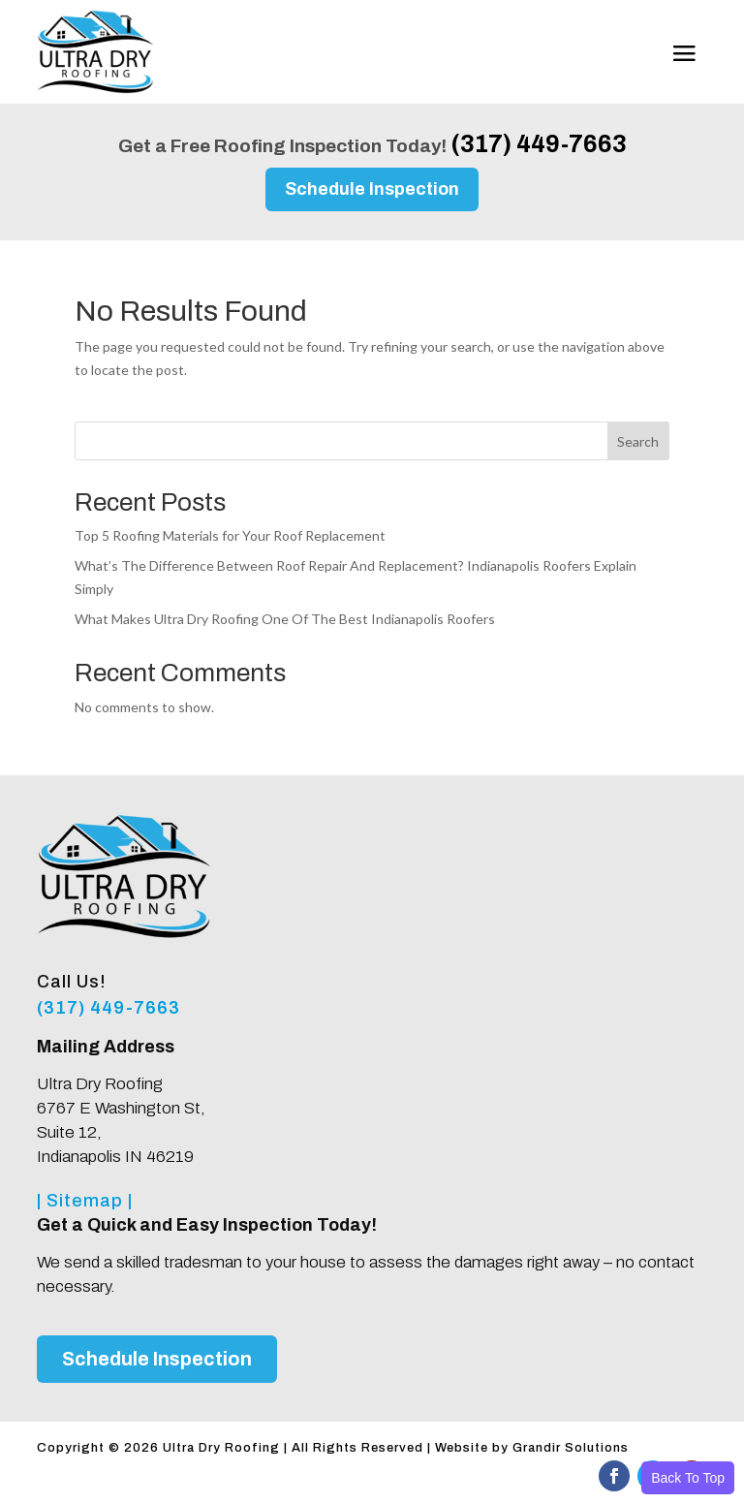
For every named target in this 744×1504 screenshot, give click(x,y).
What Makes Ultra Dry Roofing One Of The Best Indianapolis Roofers (285, 619)
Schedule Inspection (372, 189)
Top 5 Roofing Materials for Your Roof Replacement (230, 535)
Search (638, 441)
